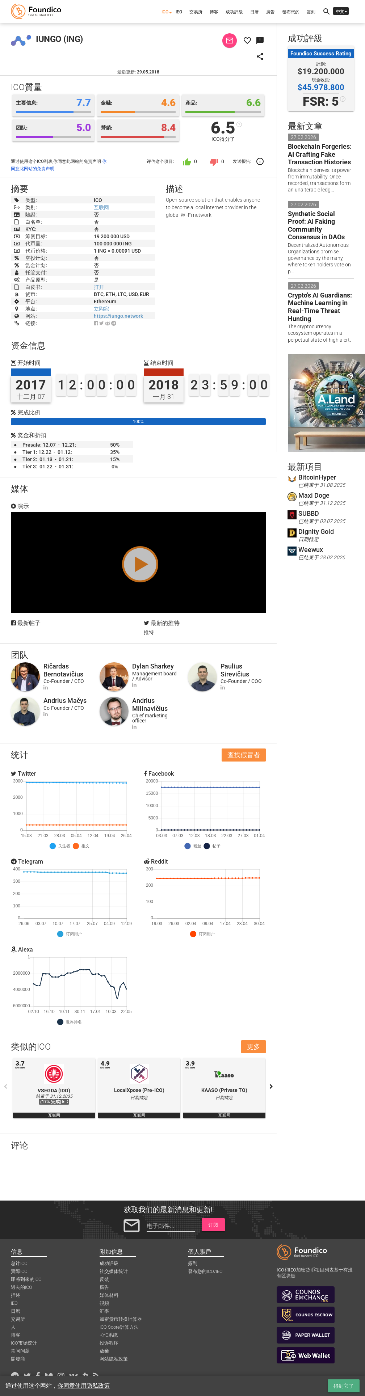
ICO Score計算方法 (119, 1327)
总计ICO (19, 1263)
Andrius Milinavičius (150, 704)
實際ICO (19, 1271)
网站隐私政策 (114, 1359)
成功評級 (234, 11)
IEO (179, 11)
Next (271, 1086)
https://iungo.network (118, 316)
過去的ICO (21, 1287)
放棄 (104, 1351)
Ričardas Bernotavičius (63, 670)
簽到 (311, 11)
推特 (149, 632)
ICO (164, 11)
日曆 (254, 11)
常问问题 (20, 1351)
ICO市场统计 (24, 1343)
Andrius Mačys (65, 700)
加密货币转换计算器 (121, 1319)
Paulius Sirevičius (235, 670)
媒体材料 (109, 1295)
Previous (5, 1086)
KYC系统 (109, 1335)
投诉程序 (109, 1343)
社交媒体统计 (114, 1271)
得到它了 (343, 1386)
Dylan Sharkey (153, 666)
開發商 (18, 1359)
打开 (99, 287)
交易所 (195, 11)
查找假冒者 (243, 755)
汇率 (104, 1311)
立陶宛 (101, 309)
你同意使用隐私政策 (84, 1385)
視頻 (104, 1303)
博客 (214, 11)
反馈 (104, 1279)
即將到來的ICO (26, 1279)
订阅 (213, 1225)
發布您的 (290, 11)
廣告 (270, 11)
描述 (15, 1295)
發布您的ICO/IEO (205, 1271)
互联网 (101, 207)
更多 (253, 1046)
